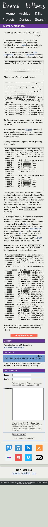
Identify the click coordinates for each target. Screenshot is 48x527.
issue (24, 45)
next (34, 515)
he (25, 244)
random (26, 515)
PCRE (39, 258)
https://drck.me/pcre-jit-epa (14, 383)
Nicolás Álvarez (35, 249)
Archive (24, 13)
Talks (38, 13)
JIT (20, 254)
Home (10, 13)
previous (16, 515)
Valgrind (28, 141)
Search (40, 19)
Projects (8, 19)
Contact (25, 19)
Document (30, 55)
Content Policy (27, 525)
